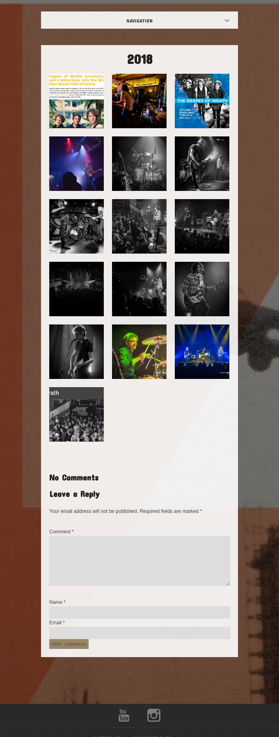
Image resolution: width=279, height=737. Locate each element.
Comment (61, 532)
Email (57, 623)
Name (57, 602)
